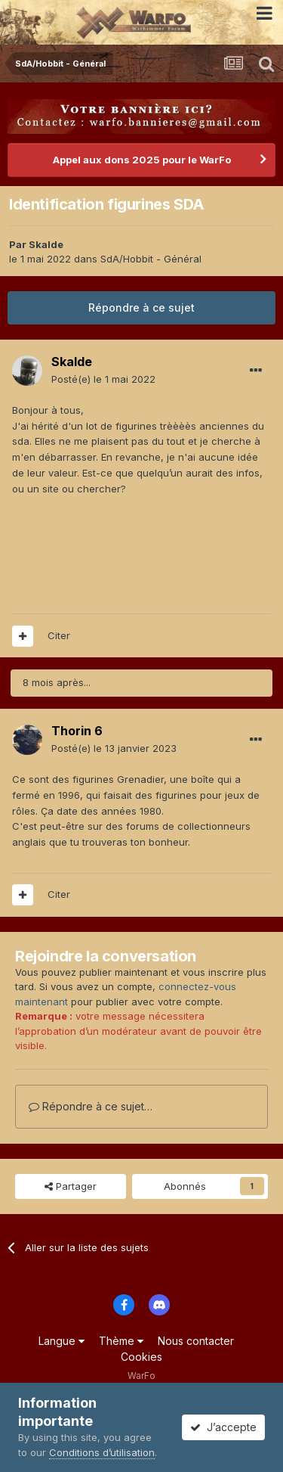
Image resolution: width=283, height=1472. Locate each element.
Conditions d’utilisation (102, 1452)
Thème (121, 1340)
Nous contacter (196, 1340)
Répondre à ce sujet (141, 307)
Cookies (141, 1356)
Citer (59, 635)
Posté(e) (103, 379)
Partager (71, 1186)
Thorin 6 (77, 730)
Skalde (46, 244)
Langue (61, 1340)
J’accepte (223, 1427)
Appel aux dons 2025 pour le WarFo (142, 160)
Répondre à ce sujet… (90, 1106)
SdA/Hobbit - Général (150, 259)
